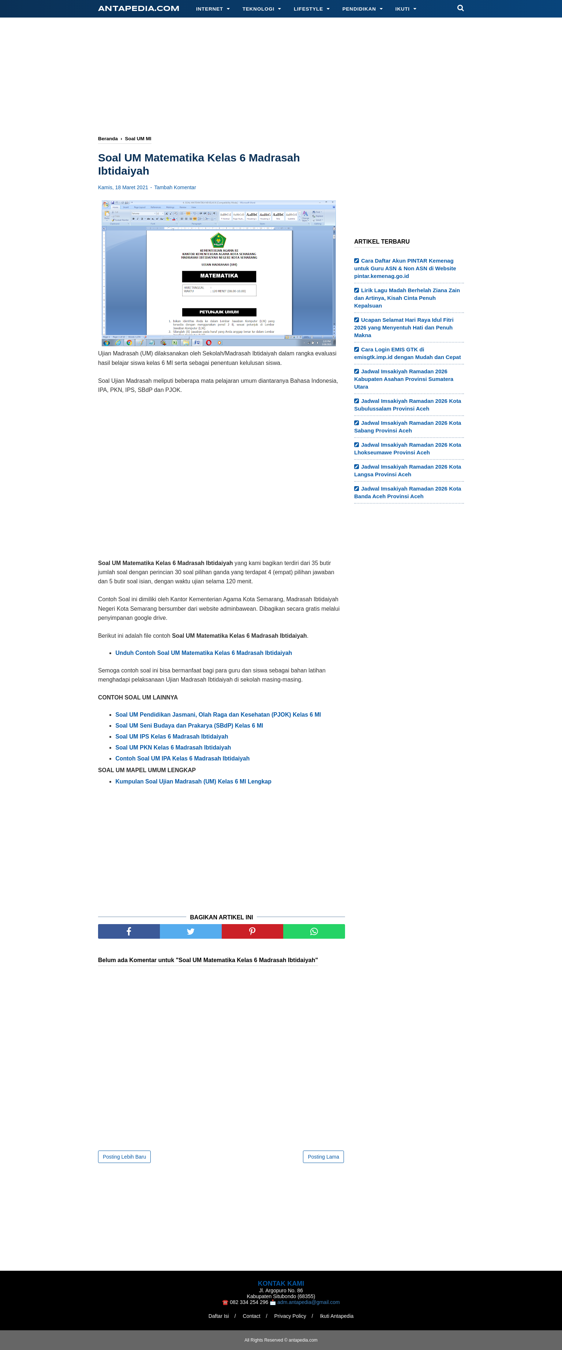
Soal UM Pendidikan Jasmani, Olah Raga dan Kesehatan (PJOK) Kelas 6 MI (218, 715)
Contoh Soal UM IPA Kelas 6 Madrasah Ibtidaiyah (182, 758)
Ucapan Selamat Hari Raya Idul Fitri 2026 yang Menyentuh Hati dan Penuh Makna (404, 327)
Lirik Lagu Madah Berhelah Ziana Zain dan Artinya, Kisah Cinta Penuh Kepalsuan (407, 298)
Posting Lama (323, 1157)
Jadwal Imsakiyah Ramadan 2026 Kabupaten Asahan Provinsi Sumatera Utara (403, 379)
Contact (251, 1316)
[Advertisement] (281, 77)
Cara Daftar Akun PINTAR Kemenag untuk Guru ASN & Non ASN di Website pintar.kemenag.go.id (405, 268)
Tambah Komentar (175, 187)
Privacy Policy (290, 1316)
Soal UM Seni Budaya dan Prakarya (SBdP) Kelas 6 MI (189, 725)
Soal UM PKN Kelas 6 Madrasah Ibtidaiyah (173, 747)
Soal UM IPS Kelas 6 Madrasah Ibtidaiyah (171, 736)
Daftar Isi (219, 1316)
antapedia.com (139, 8)
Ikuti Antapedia (336, 1316)
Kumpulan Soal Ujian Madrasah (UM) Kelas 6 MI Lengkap (193, 781)
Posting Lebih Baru (124, 1157)
